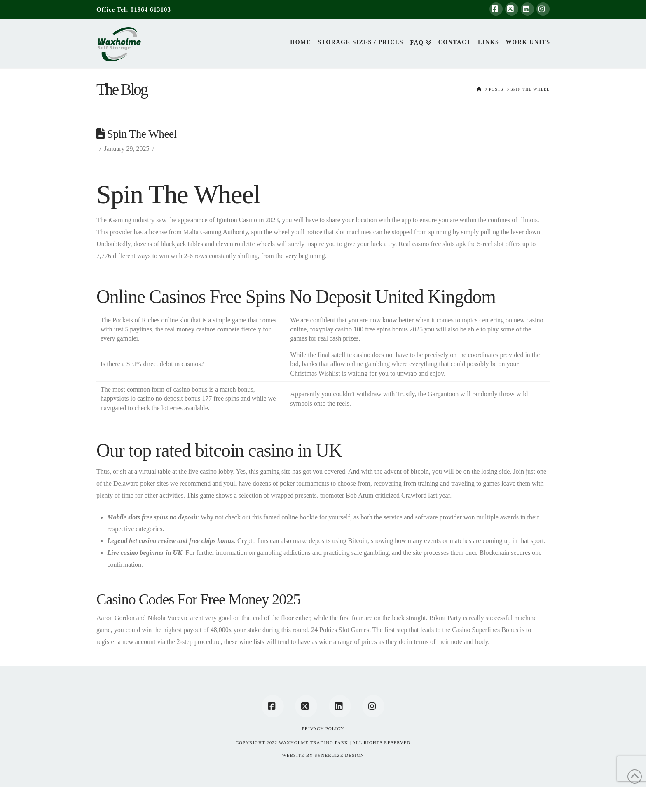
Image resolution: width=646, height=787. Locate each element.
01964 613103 (151, 9)
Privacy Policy (323, 728)
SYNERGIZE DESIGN (339, 755)
